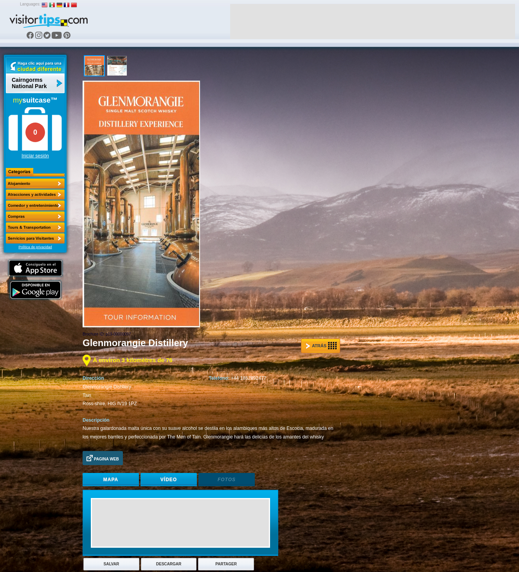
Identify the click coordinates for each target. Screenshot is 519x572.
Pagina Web (102, 458)
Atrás (321, 346)
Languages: (30, 4)
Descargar (168, 564)
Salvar (111, 564)
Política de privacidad (35, 247)
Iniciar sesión (35, 156)
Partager (226, 564)
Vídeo (168, 479)
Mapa (110, 479)
